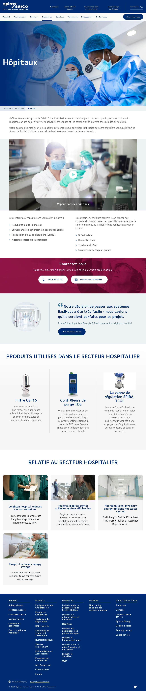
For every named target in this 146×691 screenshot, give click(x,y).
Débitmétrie (42, 626)
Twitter (135, 687)
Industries (19, 108)
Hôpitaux (67, 624)
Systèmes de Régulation (42, 620)
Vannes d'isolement (41, 645)
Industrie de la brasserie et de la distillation (70, 607)
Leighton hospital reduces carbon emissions (25, 508)
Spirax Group (16, 605)
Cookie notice (16, 619)
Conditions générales (15, 624)
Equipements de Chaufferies (44, 606)
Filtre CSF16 (26, 400)
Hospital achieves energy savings (25, 565)
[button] (73, 174)
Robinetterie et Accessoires (44, 652)
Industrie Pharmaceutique (71, 638)
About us (121, 605)
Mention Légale (17, 609)
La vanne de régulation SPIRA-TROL (120, 396)
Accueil (7, 108)
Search (141, 7)
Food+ (38, 674)
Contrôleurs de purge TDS (73, 402)
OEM (64, 660)
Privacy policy (124, 630)
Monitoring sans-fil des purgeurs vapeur (98, 607)
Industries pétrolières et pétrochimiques (71, 631)
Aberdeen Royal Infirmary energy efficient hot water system (120, 508)
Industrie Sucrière (67, 655)
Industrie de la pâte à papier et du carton (71, 647)
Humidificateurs (44, 639)
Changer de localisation (39, 681)
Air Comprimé (43, 665)
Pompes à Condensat (41, 613)
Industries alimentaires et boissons (71, 617)
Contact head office (123, 615)
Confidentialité (17, 614)
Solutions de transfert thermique (42, 633)
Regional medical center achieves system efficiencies (73, 507)
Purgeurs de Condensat (42, 659)
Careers (120, 609)
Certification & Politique (17, 631)
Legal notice (123, 634)
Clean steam (42, 669)
